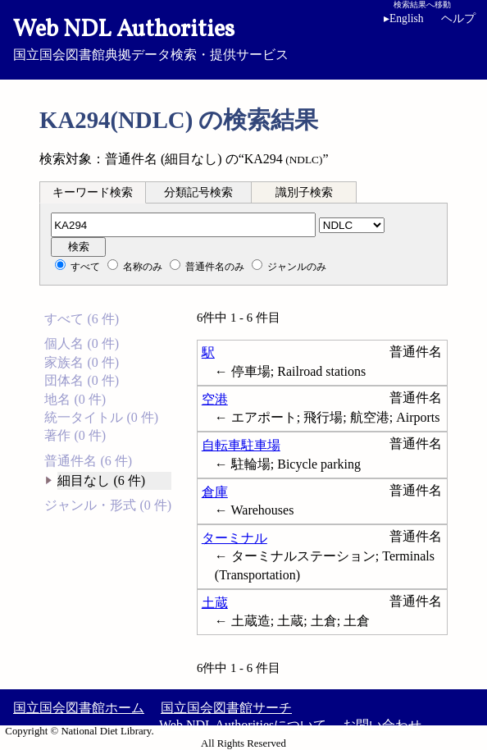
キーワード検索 (92, 192)
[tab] (92, 192)
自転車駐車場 (241, 445)
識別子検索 (304, 192)
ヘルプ (458, 18)
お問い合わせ (382, 725)
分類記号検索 (198, 192)
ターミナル (234, 538)
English (404, 18)
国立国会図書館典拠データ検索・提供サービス (243, 38)
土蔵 (215, 603)
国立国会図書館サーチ (226, 708)
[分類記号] (183, 225)
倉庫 (215, 492)
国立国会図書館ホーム (78, 708)
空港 (215, 399)
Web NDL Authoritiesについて (242, 725)
